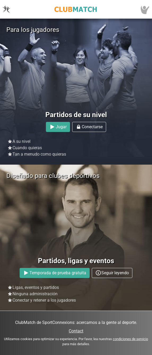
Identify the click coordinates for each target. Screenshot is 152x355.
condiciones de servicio (130, 339)
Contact (76, 330)
